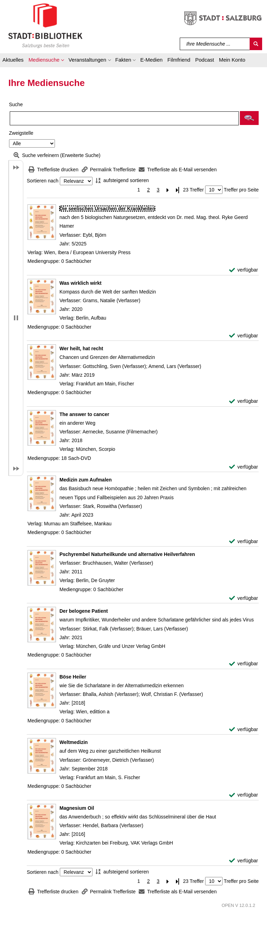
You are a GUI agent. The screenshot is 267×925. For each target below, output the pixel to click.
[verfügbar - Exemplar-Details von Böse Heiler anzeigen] (243, 729)
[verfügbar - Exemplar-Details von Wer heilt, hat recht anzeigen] (243, 401)
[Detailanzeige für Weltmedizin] (73, 742)
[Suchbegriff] (215, 43)
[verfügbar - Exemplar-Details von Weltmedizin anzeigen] (243, 795)
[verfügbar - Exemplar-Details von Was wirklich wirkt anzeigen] (243, 335)
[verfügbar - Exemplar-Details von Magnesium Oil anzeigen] (243, 860)
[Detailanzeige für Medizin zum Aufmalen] (85, 480)
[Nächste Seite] (168, 190)
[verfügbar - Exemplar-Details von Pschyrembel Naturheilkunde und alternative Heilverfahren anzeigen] (243, 598)
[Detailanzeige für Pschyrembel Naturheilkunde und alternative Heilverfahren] (127, 554)
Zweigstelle (21, 133)
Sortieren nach (42, 181)
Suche (16, 104)
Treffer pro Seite (241, 190)
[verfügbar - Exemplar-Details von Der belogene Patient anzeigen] (243, 663)
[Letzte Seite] (177, 190)
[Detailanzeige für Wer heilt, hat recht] (81, 348)
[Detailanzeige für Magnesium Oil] (76, 808)
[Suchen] (256, 44)
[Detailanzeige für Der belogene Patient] (83, 611)
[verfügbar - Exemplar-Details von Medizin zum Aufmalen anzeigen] (243, 541)
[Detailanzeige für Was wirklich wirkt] (80, 283)
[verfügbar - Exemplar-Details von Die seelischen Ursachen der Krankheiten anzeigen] (243, 270)
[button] (46, 61)
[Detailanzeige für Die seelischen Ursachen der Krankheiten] (107, 208)
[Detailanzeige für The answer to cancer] (84, 414)
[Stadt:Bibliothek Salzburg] (45, 25)
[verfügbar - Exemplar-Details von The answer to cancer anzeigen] (243, 467)
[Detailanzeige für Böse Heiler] (72, 677)
